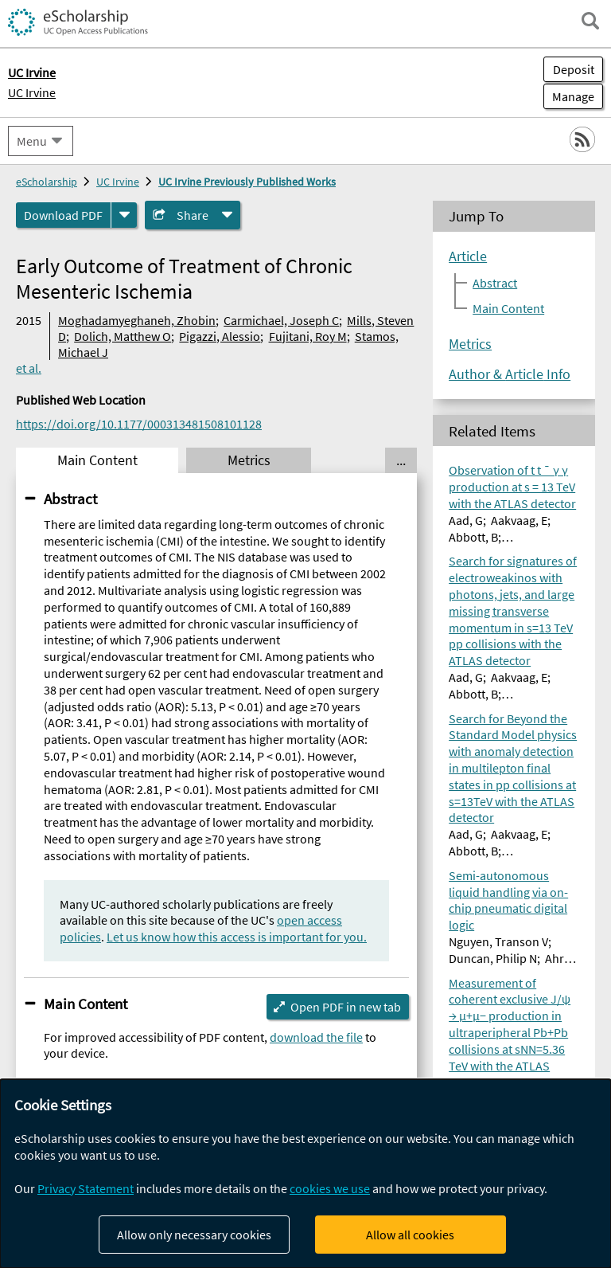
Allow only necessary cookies (194, 1235)
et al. (28, 368)
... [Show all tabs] (401, 460)
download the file (316, 1037)
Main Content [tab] (97, 460)
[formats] (124, 215)
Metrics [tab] (249, 460)
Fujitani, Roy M (308, 336)
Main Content (85, 1003)
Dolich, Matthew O (122, 336)
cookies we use (330, 1188)
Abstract (70, 498)
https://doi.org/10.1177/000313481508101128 (139, 424)
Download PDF (63, 215)
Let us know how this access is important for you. (237, 937)
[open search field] (590, 20)
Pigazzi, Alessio (219, 336)
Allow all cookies (410, 1235)
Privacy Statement (85, 1188)
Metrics (470, 344)
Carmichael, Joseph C (281, 320)
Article (468, 256)
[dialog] (305, 1173)
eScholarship (46, 181)
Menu (32, 141)
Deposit (573, 69)
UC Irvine (32, 92)
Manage (568, 96)
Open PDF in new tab (345, 1007)
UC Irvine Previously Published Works (247, 181)
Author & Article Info (509, 374)
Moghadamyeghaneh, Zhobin (137, 320)
